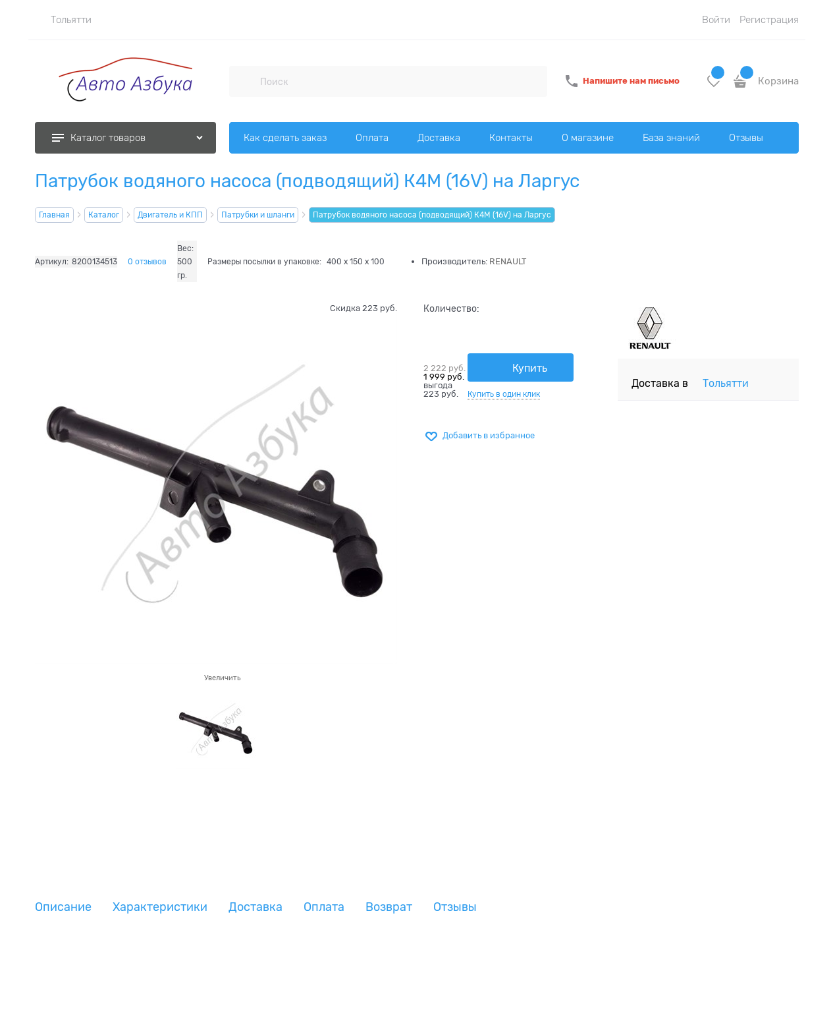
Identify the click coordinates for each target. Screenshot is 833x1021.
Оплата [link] (324, 907)
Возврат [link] (388, 907)
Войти (716, 20)
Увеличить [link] (222, 678)
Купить (529, 368)
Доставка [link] (255, 907)
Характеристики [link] (160, 907)
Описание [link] (63, 907)
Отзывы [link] (455, 907)
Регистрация (769, 20)
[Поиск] (244, 81)
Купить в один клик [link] (504, 394)
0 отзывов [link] (147, 261)
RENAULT (508, 261)
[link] (63, 20)
